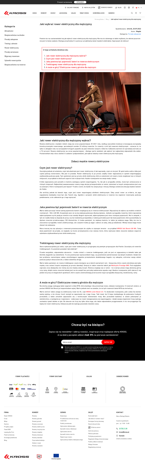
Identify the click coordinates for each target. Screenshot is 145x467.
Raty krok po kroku (94, 424)
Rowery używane (37, 446)
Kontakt (121, 435)
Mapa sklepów (89, 7)
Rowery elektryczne (38, 427)
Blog (119, 7)
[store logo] (15, 13)
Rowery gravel (36, 421)
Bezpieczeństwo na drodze (14, 35)
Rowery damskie (37, 437)
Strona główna (99, 19)
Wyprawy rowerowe (12, 56)
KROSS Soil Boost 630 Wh (126, 228)
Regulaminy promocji (94, 447)
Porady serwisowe (11, 52)
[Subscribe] (108, 342)
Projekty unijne (8, 427)
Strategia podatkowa (10, 437)
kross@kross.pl (124, 432)
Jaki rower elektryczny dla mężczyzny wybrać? (66, 55)
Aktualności (9, 31)
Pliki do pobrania (93, 433)
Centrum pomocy (93, 431)
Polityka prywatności (94, 436)
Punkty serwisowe (65, 423)
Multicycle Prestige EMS (120, 265)
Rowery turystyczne (38, 429)
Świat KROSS (8, 416)
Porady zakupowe (134, 34)
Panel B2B (7, 429)
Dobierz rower (106, 7)
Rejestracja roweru (66, 437)
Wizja (5, 421)
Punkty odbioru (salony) (95, 441)
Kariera (6, 424)
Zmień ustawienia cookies (124, 438)
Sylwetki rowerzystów (13, 60)
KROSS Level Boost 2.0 (94, 292)
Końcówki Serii (92, 416)
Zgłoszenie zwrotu (66, 431)
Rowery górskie (37, 418)
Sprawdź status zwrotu (67, 434)
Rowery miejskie (37, 432)
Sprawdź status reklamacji (68, 429)
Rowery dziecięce (37, 435)
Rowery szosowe (37, 424)
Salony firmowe (73, 7)
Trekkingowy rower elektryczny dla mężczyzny (66, 64)
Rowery (34, 416)
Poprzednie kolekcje (38, 440)
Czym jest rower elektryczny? (59, 58)
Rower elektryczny (12, 48)
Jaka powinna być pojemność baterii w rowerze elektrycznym (72, 61)
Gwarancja (63, 416)
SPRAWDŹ (80, 2)
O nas (5, 418)
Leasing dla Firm (9, 432)
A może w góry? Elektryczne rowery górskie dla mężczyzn (71, 67)
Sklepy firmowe (93, 444)
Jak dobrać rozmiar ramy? (96, 418)
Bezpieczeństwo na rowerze (15, 64)
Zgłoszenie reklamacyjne (67, 426)
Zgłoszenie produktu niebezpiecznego (71, 439)
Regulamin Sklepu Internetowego (98, 439)
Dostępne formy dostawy (96, 421)
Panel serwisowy (9, 435)
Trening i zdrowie (11, 43)
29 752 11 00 (123, 428)
